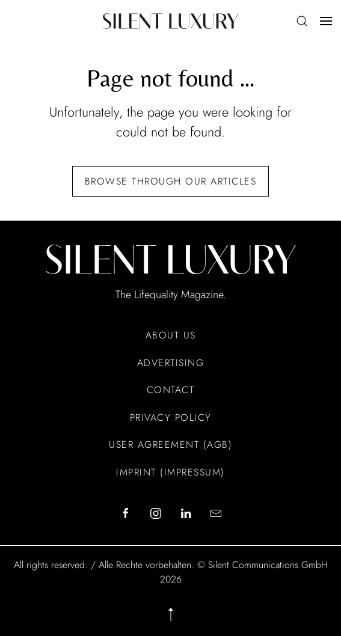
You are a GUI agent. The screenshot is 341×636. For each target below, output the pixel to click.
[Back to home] (170, 21)
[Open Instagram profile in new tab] (156, 513)
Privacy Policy (171, 417)
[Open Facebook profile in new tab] (126, 513)
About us (171, 335)
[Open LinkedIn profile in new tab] (186, 513)
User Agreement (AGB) (170, 444)
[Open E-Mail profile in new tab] (216, 513)
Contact (171, 390)
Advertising (170, 363)
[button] (302, 21)
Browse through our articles (171, 181)
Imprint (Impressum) (170, 472)
